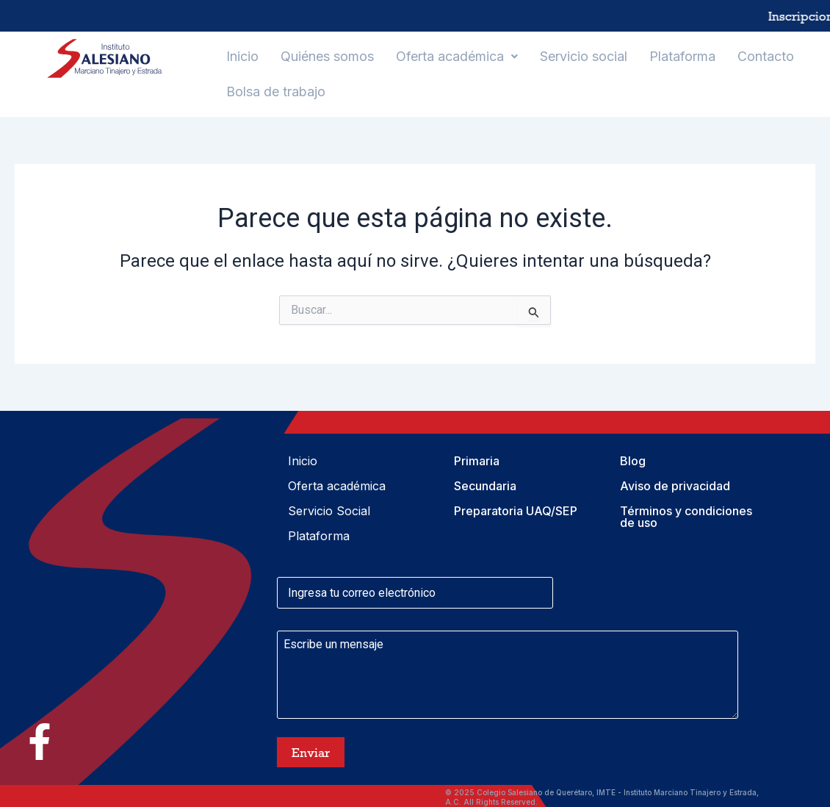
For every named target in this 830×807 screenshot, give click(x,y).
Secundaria (485, 485)
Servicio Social (329, 510)
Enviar (311, 753)
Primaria (476, 460)
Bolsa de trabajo (275, 91)
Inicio (242, 56)
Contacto (765, 56)
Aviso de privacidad (675, 485)
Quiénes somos (327, 56)
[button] (457, 56)
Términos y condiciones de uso (686, 516)
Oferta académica (457, 56)
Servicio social (583, 56)
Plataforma (682, 56)
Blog (633, 460)
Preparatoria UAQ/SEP (515, 510)
